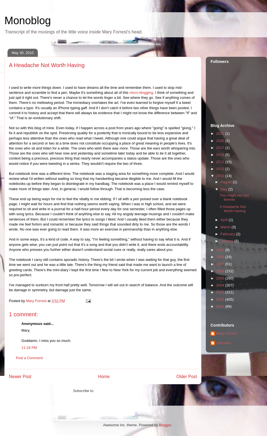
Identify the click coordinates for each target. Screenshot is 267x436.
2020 (220, 141)
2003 (220, 292)
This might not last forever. (234, 197)
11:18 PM (29, 348)
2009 (220, 250)
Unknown (223, 343)
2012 (220, 169)
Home (104, 376)
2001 (220, 306)
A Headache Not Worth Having (232, 209)
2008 (220, 257)
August (227, 182)
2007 (220, 264)
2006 (220, 271)
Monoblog (27, 20)
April (225, 220)
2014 (220, 155)
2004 (220, 285)
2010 (220, 176)
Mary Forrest (226, 333)
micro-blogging (141, 92)
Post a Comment (29, 358)
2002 (220, 299)
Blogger (165, 425)
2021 (220, 133)
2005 (220, 278)
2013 (220, 162)
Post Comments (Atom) (114, 391)
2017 (220, 148)
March (226, 227)
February (228, 234)
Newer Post (20, 376)
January (227, 241)
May (224, 189)
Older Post (186, 376)
